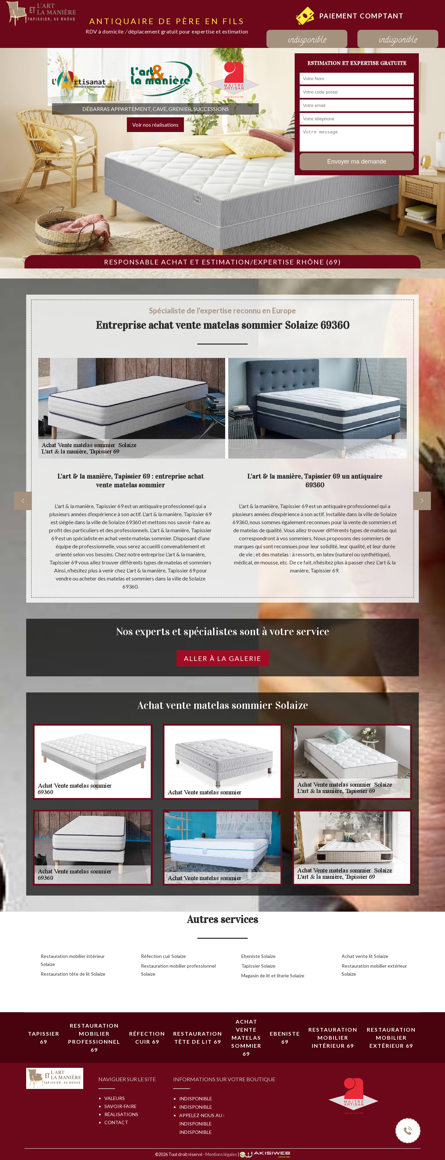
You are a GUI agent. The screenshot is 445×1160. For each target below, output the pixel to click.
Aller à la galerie (222, 658)
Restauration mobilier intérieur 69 (332, 1037)
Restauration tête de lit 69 (197, 1037)
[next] (422, 501)
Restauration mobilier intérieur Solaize (73, 960)
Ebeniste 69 (285, 1037)
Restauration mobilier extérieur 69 (391, 1037)
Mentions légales (221, 1154)
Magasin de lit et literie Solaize (272, 975)
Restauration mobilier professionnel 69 (94, 1037)
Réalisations (121, 1114)
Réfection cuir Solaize (163, 956)
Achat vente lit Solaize (365, 956)
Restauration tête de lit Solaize (73, 974)
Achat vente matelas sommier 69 (246, 1037)
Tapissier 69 (43, 1037)
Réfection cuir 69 (147, 1037)
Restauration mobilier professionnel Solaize (178, 970)
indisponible (307, 40)
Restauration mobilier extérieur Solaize (374, 970)
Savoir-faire (120, 1106)
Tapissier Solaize (258, 966)
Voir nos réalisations (155, 124)
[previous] (23, 501)
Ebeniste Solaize (258, 956)
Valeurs (114, 1098)
